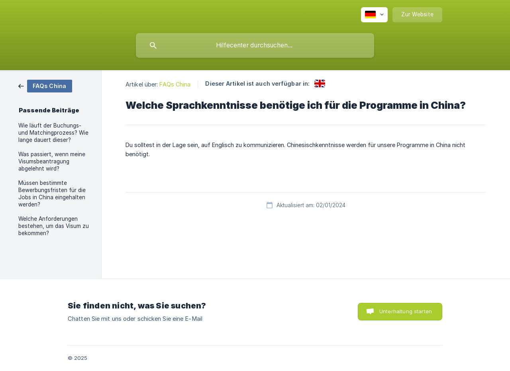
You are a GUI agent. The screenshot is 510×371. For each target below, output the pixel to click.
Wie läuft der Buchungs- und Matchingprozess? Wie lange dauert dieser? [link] (53, 132)
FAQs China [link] (174, 84)
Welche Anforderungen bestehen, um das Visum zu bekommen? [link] (53, 226)
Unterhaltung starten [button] (405, 311)
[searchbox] (255, 45)
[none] (374, 14)
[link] (45, 85)
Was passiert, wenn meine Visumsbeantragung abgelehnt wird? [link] (51, 161)
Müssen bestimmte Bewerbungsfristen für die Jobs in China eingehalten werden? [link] (52, 194)
